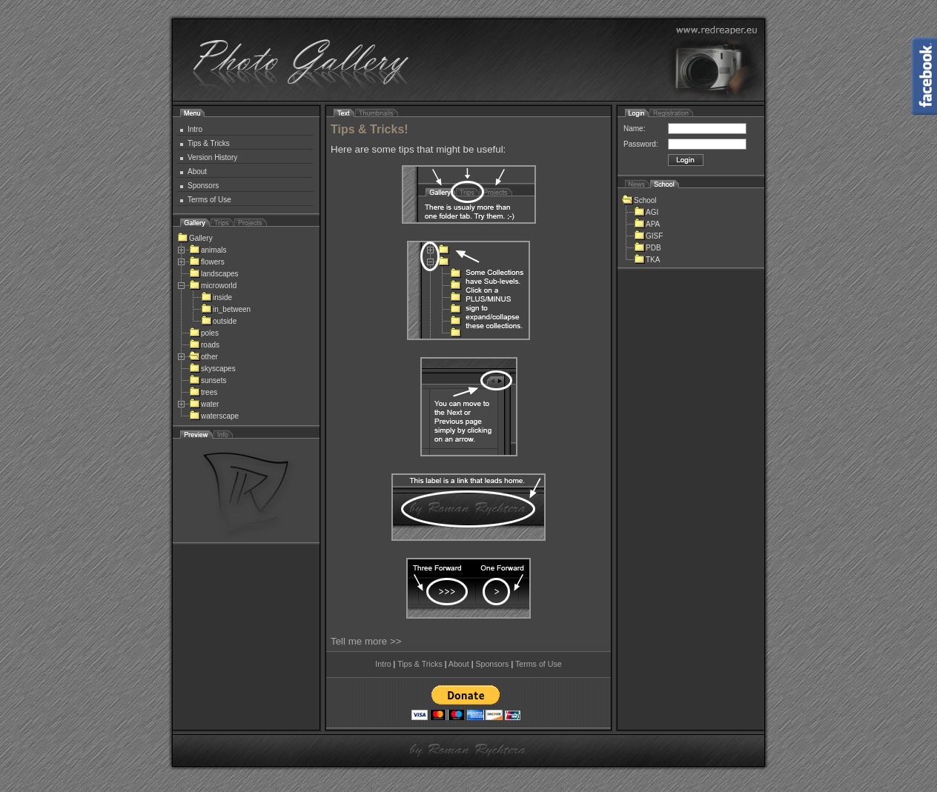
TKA (647, 260)
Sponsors (203, 186)
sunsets (207, 380)
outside (218, 321)
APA (647, 224)
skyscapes (212, 369)
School (639, 200)
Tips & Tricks (209, 143)
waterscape (214, 416)
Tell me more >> (366, 641)
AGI (646, 212)
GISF (648, 236)
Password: (640, 144)
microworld (212, 286)
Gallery (195, 238)
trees (203, 392)
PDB (647, 248)
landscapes (214, 274)
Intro (195, 129)
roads (204, 345)
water (204, 404)
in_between (226, 309)
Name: (634, 128)
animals (207, 250)
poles (204, 333)
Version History (212, 157)
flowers (207, 262)
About (197, 171)
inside (216, 297)
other (203, 357)
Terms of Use (209, 200)
